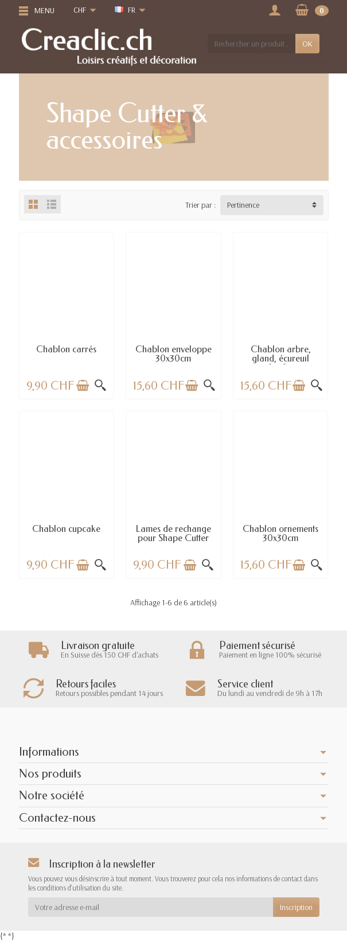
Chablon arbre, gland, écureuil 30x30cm (281, 358)
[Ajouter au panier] (82, 385)
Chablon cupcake (66, 528)
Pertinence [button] (243, 205)
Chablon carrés (66, 349)
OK (307, 43)
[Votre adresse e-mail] (150, 907)
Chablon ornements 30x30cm (280, 533)
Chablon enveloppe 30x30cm (173, 354)
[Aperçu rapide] (100, 385)
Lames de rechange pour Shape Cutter (173, 533)
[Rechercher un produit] (251, 43)
